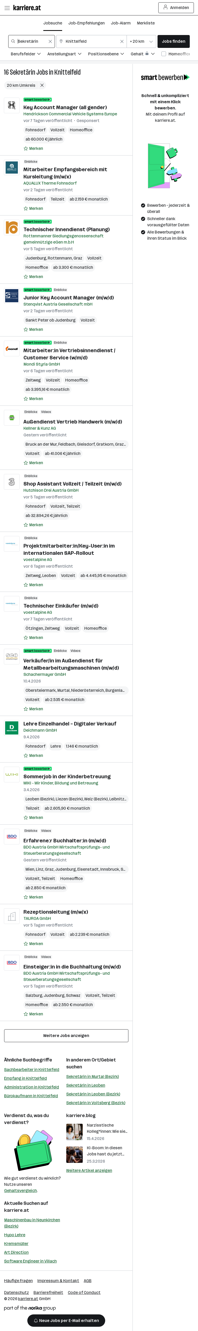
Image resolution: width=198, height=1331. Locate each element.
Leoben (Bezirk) (40, 799)
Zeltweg (33, 380)
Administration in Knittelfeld (31, 1087)
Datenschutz (16, 1292)
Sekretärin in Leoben (85, 1085)
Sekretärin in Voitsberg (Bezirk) (95, 1102)
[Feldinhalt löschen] (50, 41)
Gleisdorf (86, 444)
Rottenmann (60, 258)
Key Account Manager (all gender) (65, 107)
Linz (39, 869)
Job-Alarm (121, 23)
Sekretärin (22, 72)
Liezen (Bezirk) (69, 799)
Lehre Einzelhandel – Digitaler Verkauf (69, 724)
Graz (77, 258)
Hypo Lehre (14, 1234)
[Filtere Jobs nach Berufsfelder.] (29, 54)
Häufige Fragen (18, 1280)
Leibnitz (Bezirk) (124, 799)
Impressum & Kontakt (58, 1280)
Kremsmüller (16, 1243)
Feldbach (66, 444)
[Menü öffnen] (7, 8)
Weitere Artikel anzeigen (89, 1170)
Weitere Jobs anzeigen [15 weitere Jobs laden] (66, 1035)
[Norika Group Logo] (30, 1309)
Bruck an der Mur (41, 444)
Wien (30, 869)
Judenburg (36, 258)
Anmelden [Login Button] (176, 8)
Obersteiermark (41, 690)
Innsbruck (109, 869)
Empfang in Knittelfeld (25, 1078)
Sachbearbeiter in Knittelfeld (31, 1069)
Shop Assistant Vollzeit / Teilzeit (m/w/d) (72, 484)
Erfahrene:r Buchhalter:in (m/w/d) (64, 840)
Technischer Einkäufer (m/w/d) (60, 606)
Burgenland (116, 690)
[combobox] (31, 41)
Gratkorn (104, 444)
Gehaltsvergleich (20, 1190)
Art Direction (16, 1252)
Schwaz (73, 995)
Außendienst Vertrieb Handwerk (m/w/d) (72, 422)
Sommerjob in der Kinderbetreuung (67, 776)
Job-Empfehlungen (86, 23)
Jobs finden (173, 41)
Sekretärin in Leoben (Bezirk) (93, 1094)
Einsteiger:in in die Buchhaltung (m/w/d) (72, 967)
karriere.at (16, 1210)
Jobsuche (52, 23)
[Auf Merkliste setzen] (33, 148)
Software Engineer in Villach (30, 1261)
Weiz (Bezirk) (96, 799)
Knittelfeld (67, 72)
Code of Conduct (84, 1292)
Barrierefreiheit (48, 1292)
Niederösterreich (87, 690)
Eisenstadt (88, 869)
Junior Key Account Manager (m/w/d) (68, 298)
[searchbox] (31, 41)
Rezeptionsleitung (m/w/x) (55, 912)
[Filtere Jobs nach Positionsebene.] (109, 54)
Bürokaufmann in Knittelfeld (31, 1095)
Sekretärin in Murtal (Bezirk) (92, 1076)
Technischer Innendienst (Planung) (66, 229)
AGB (88, 1280)
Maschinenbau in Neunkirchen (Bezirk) (32, 1223)
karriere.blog (81, 1115)
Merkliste (146, 23)
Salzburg (34, 995)
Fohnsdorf (35, 129)
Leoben (49, 575)
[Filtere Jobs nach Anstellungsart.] (67, 54)
